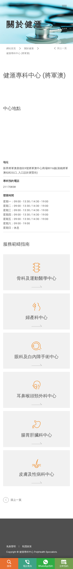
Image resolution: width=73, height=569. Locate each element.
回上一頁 (62, 48)
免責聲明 (11, 546)
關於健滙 (29, 48)
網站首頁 (11, 48)
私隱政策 (27, 546)
